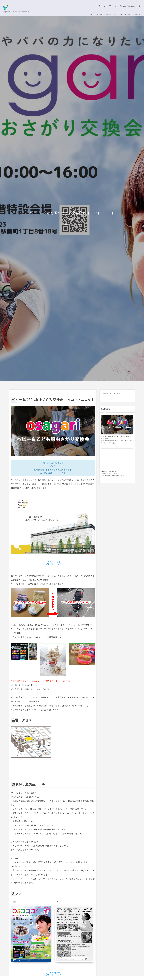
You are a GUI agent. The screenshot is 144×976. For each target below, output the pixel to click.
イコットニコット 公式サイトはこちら (53, 563)
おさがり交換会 (70, 219)
